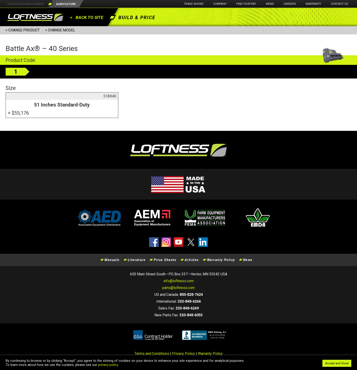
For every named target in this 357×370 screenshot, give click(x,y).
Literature (137, 260)
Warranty (313, 3)
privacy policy (108, 365)
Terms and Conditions (152, 353)
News (270, 3)
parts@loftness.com (178, 288)
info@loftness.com (178, 281)
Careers (289, 3)
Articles (192, 260)
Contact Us (339, 3)
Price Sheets (165, 260)
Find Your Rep (246, 3)
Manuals (112, 260)
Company (220, 3)
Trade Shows (193, 3)
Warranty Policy (221, 260)
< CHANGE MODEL (60, 30)
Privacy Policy (183, 353)
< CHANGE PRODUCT (22, 30)
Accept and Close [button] (337, 363)
